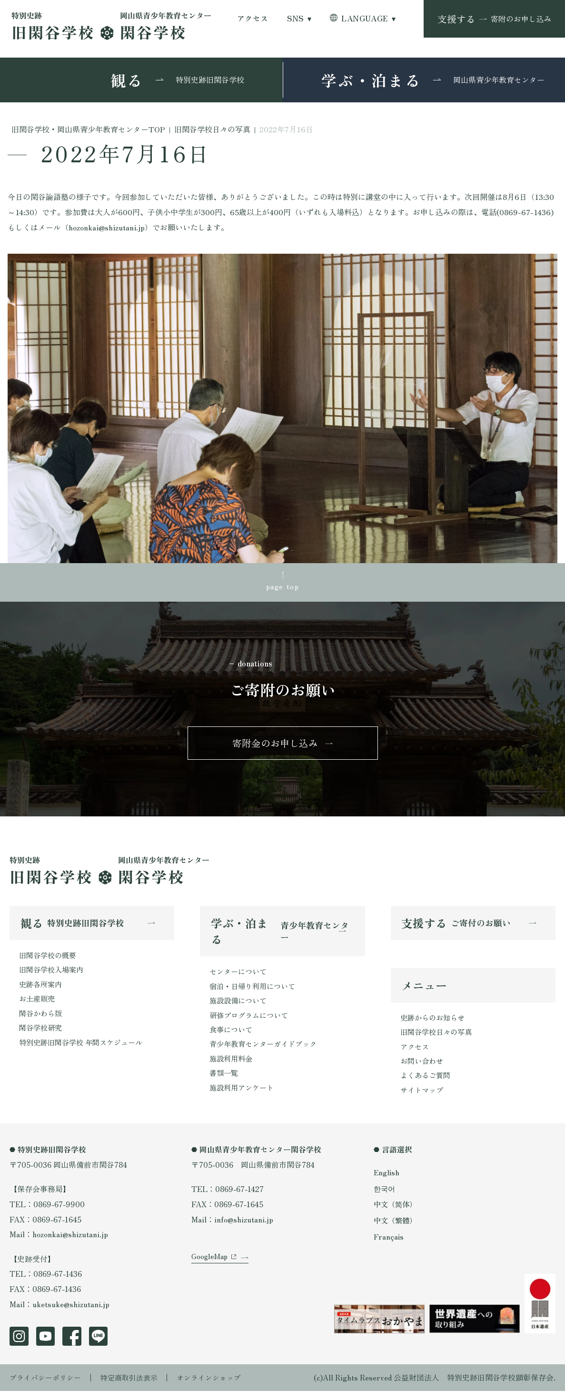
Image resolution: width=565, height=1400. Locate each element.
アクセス (252, 18)
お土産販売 (38, 1005)
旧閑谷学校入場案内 (53, 974)
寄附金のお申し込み (275, 747)
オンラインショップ (219, 1386)
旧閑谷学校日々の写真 (438, 1038)
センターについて (239, 976)
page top (282, 586)
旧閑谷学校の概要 (49, 959)
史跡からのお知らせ (434, 1023)
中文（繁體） (396, 1227)
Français (389, 1243)
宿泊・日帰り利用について (255, 991)
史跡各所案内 (42, 989)
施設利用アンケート (243, 1096)
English (387, 1180)
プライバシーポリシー (48, 1386)
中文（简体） (396, 1212)
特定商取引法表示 (135, 1386)
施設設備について (239, 1006)
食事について (232, 1036)
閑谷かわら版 (42, 1019)
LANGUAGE (364, 18)
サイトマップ (423, 1098)
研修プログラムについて (251, 1021)
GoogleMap (210, 1271)
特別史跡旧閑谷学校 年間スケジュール (84, 1050)
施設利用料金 (232, 1066)
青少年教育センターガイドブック (266, 1051)
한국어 (385, 1196)
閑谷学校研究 (42, 1035)
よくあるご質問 (427, 1083)
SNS (295, 18)
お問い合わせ (423, 1068)
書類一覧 (224, 1081)
